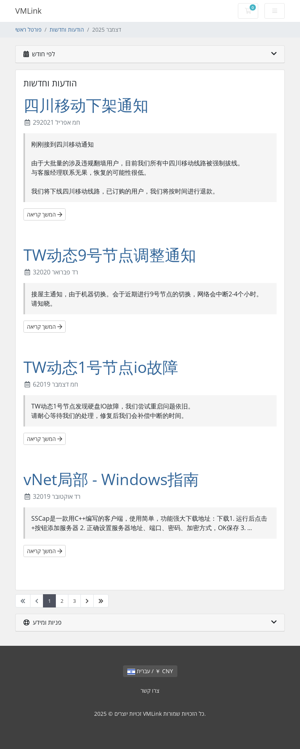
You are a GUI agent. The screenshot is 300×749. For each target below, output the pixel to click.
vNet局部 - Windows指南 (111, 479)
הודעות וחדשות (67, 29)
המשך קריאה (44, 214)
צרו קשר (150, 690)
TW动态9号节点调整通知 (109, 254)
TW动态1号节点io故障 (100, 367)
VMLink (28, 10)
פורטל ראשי (28, 29)
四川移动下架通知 (85, 105)
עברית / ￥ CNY (150, 671)
